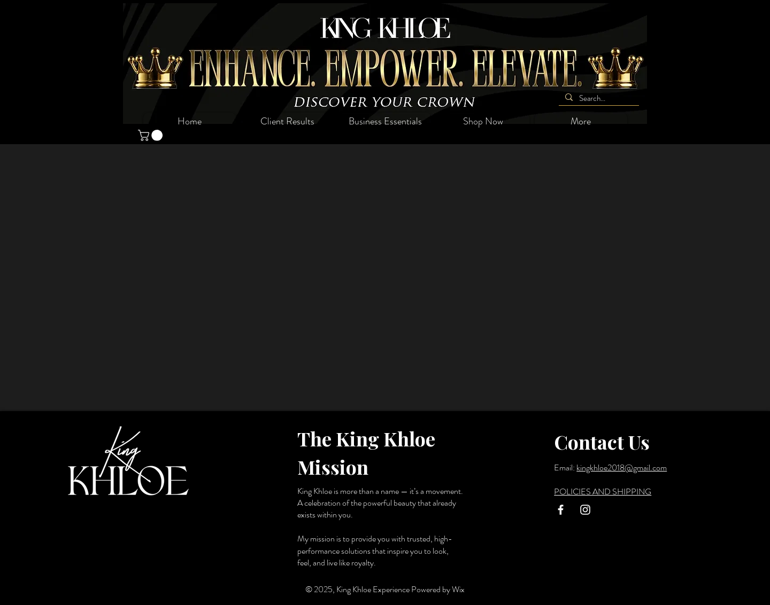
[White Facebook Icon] (560, 509)
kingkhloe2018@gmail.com (621, 467)
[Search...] (598, 98)
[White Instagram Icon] (585, 509)
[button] (151, 135)
